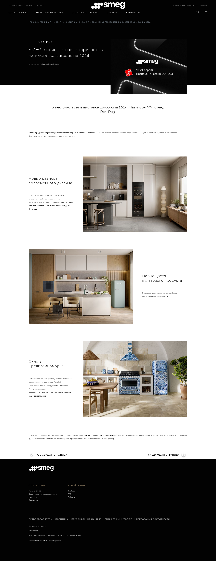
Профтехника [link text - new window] (192, 5)
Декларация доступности (153, 519)
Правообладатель (40, 519)
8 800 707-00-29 (41, 541)
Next (181, 194)
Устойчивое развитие (16, 5)
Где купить (40, 5)
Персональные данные (86, 519)
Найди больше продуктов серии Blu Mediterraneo (50, 394)
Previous (89, 194)
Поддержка (29, 5)
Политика (61, 519)
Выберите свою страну (37, 526)
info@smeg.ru (57, 541)
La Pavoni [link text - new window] (203, 5)
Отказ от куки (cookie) (119, 519)
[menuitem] (19, 13)
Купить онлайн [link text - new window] (179, 5)
